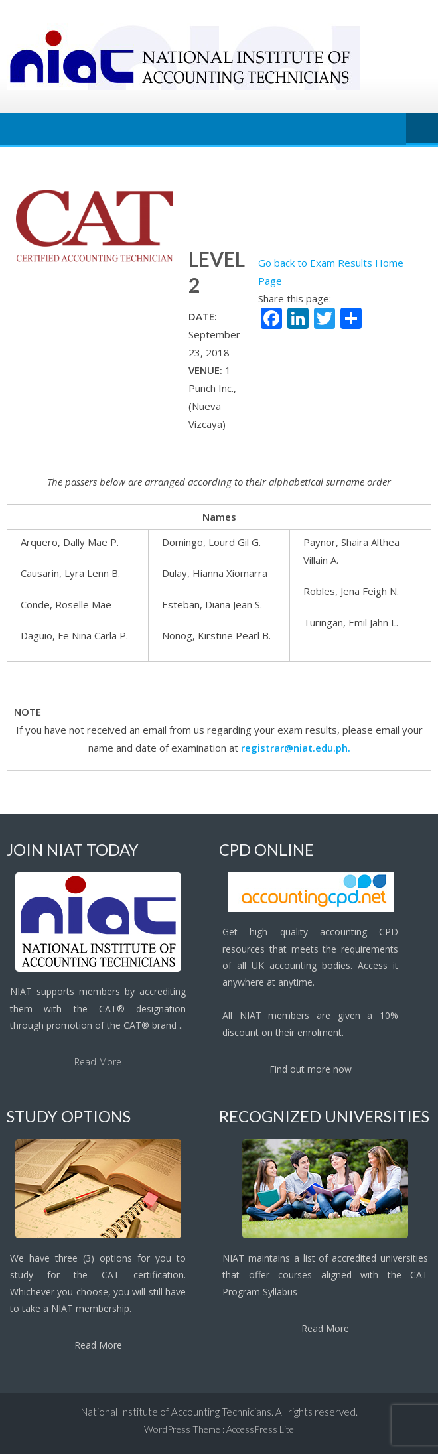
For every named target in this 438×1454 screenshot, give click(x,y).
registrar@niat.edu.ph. (295, 747)
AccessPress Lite (260, 1429)
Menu (422, 129)
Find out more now (310, 1069)
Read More (97, 1061)
